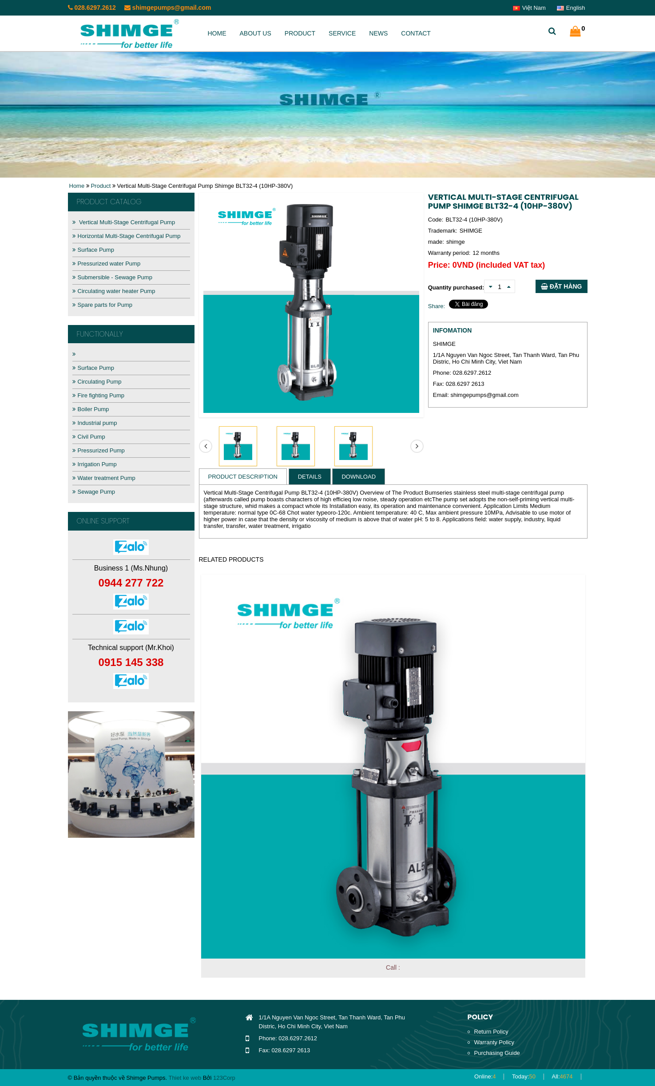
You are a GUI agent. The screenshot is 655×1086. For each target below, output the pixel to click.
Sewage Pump (93, 491)
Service (342, 33)
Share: (436, 306)
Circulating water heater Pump (113, 291)
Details (310, 476)
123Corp (224, 1077)
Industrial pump (94, 423)
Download (358, 476)
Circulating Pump (97, 381)
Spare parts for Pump (102, 304)
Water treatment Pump (103, 478)
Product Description (243, 476)
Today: (524, 1076)
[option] (131, 774)
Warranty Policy (494, 1042)
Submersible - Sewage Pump (112, 277)
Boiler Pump (90, 409)
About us (255, 33)
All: (562, 1076)
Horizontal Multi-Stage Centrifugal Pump (126, 236)
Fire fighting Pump (98, 395)
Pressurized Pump (98, 450)
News (378, 33)
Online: (485, 1076)
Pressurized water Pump (106, 263)
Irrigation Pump (94, 464)
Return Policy (491, 1031)
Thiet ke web (184, 1077)
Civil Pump (88, 436)
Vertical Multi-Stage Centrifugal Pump (123, 222)
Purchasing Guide (497, 1053)
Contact (416, 33)
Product (300, 33)
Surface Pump (93, 249)
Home (217, 33)
